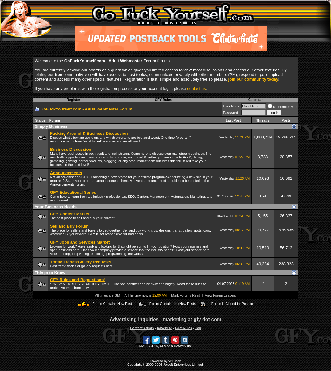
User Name (231, 106)
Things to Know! (51, 272)
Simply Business (51, 126)
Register (73, 100)
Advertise (164, 328)
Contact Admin (142, 328)
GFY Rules (163, 100)
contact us (196, 88)
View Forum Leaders (220, 295)
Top (198, 328)
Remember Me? (282, 107)
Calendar (255, 100)
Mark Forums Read (185, 295)
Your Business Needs (56, 207)
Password (230, 112)
